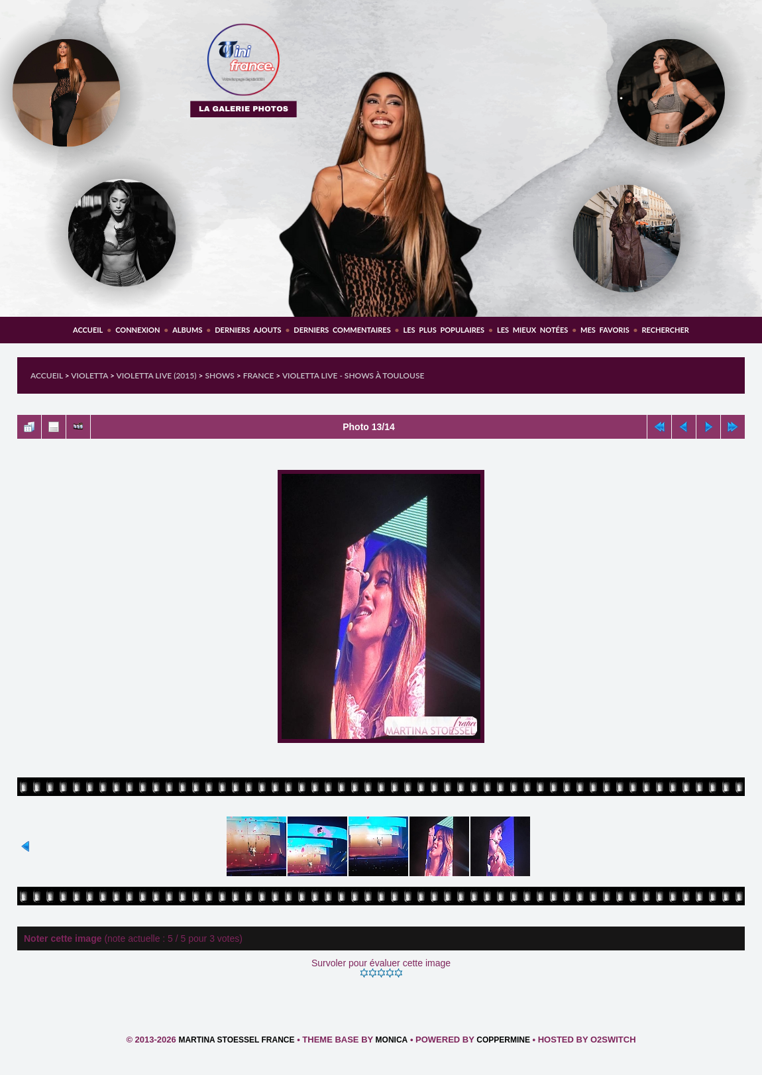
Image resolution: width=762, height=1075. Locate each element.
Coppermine (503, 1040)
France (258, 375)
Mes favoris (604, 329)
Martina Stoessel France (236, 1040)
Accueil (88, 329)
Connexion (137, 329)
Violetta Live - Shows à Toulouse (353, 375)
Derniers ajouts (248, 329)
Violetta (89, 375)
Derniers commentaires (342, 329)
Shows (219, 375)
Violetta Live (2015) (157, 375)
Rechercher (665, 329)
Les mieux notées (532, 329)
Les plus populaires (443, 329)
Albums (187, 329)
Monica (392, 1040)
